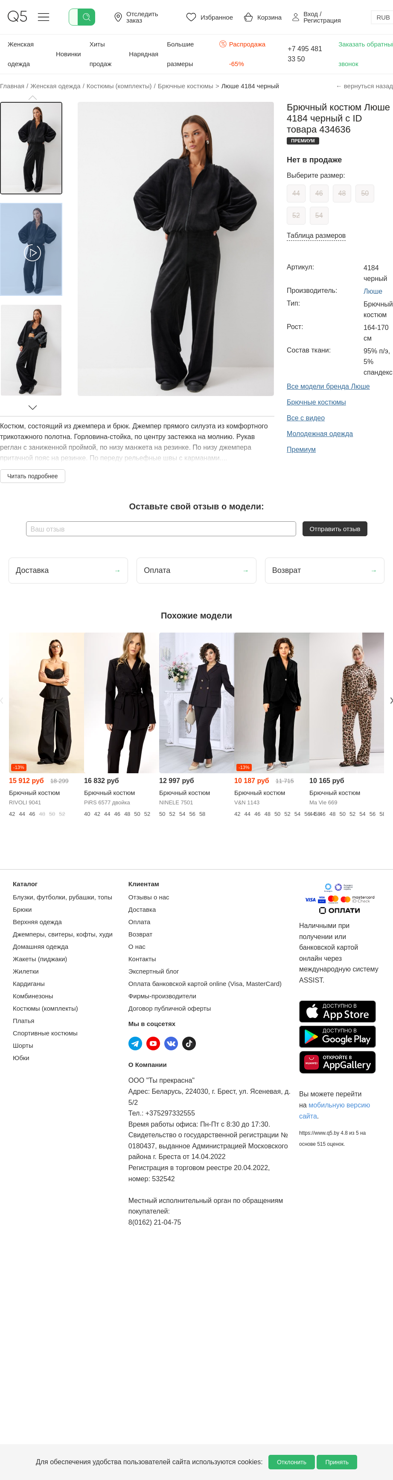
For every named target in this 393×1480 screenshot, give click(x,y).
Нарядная (143, 54)
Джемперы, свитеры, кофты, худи (63, 934)
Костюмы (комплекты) (45, 1008)
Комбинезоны (33, 996)
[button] (32, 97)
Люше (373, 291)
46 (319, 193)
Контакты (142, 959)
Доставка (142, 909)
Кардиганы (29, 983)
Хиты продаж (101, 53)
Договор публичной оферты (169, 1008)
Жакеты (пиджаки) (40, 959)
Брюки (22, 909)
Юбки (21, 1057)
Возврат (140, 934)
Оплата (139, 921)
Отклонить (291, 1462)
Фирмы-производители (162, 996)
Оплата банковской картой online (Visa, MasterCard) (205, 983)
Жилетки (26, 971)
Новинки (68, 54)
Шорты (23, 1045)
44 (296, 193)
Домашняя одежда (40, 946)
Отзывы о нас (148, 897)
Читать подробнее (32, 476)
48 (342, 193)
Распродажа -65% (242, 53)
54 (319, 215)
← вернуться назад (364, 86)
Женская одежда (21, 53)
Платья (23, 1020)
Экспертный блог (153, 971)
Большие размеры (180, 53)
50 (365, 193)
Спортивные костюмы (45, 1033)
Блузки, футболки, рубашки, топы (62, 897)
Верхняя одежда (37, 921)
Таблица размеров (316, 235)
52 (296, 215)
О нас (137, 946)
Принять (337, 1462)
